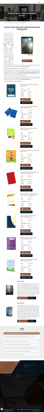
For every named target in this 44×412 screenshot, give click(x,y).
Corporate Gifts (11, 22)
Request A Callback (26, 102)
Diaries (17, 22)
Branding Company (36, 410)
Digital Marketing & (36, 409)
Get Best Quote (25, 99)
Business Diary (20, 303)
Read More (32, 298)
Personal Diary (20, 281)
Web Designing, (30, 409)
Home (5, 22)
